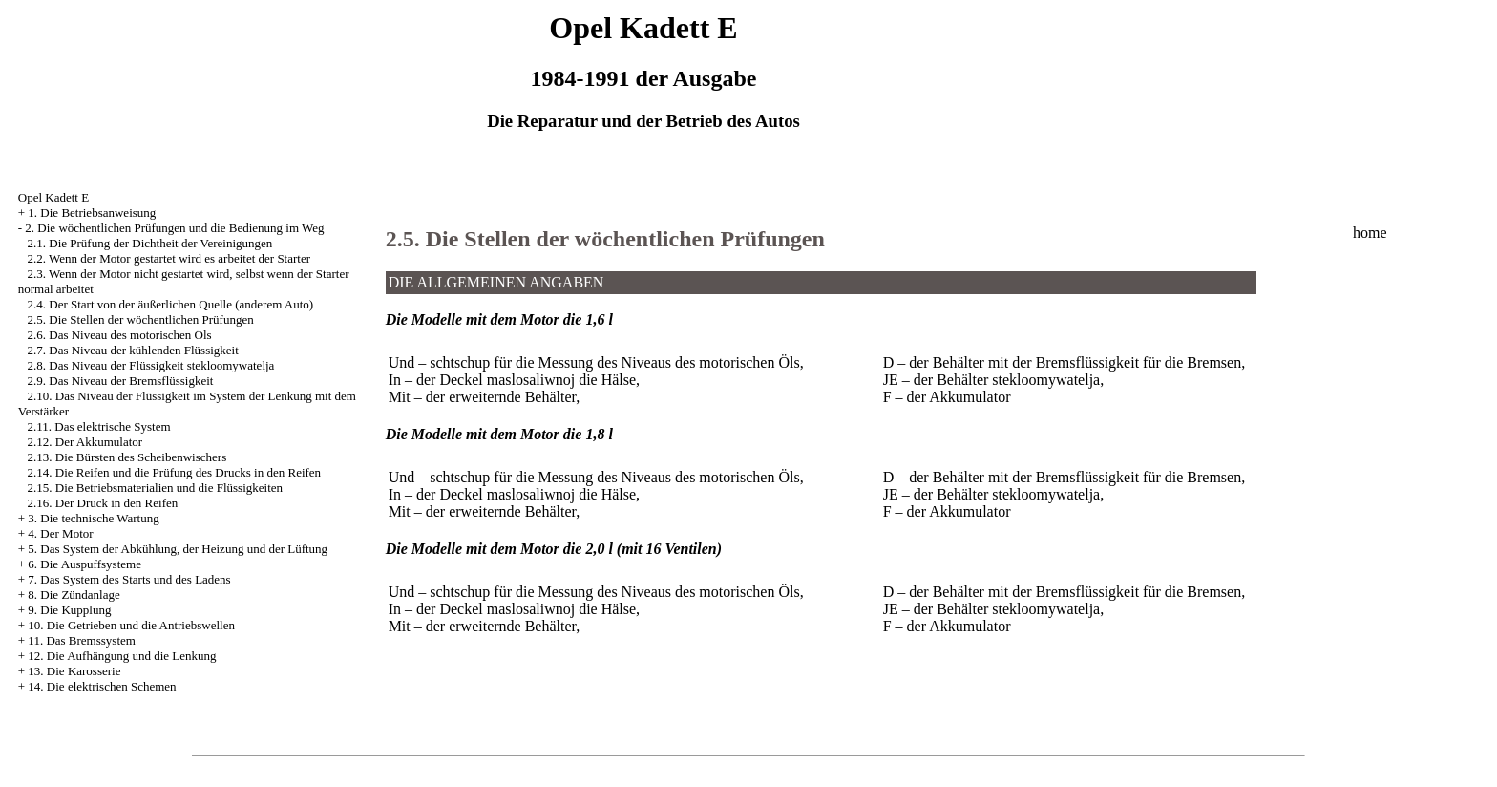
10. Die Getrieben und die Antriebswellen (131, 625)
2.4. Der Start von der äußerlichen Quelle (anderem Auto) (171, 304)
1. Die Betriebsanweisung (92, 212)
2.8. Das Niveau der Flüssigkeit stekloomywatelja (151, 365)
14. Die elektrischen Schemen (102, 686)
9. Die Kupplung (69, 610)
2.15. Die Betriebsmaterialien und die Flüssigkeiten (156, 487)
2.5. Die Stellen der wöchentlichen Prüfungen (141, 319)
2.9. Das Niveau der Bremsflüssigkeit (121, 380)
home (1370, 232)
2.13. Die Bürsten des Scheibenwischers (127, 457)
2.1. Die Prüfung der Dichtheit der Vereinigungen (150, 243)
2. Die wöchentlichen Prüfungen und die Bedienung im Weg (174, 228)
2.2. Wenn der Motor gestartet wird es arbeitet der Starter (169, 258)
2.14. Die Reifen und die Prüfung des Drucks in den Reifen (175, 472)
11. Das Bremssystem (82, 640)
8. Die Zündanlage (73, 594)
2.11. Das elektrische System (99, 426)
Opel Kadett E (53, 197)
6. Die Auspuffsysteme (84, 564)
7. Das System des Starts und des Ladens (129, 579)
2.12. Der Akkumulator (85, 442)
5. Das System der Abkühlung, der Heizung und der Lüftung (177, 549)
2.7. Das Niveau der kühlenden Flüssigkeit (133, 350)
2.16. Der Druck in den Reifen (103, 503)
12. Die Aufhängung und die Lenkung (122, 656)
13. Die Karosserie (74, 671)
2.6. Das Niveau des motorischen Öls (120, 335)
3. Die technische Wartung (93, 518)
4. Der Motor (60, 533)
